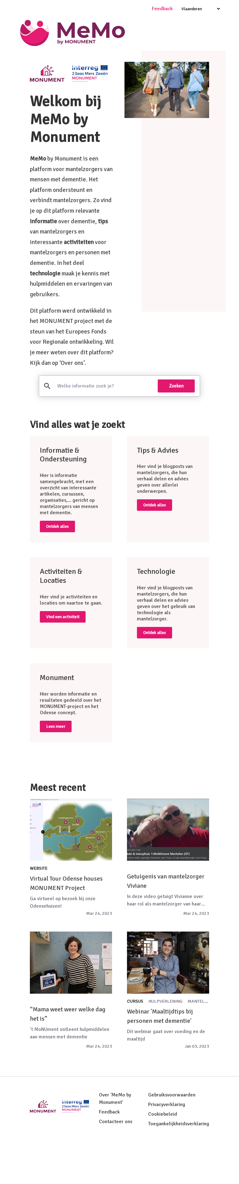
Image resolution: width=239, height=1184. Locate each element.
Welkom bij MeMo (60, 61)
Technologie (70, 81)
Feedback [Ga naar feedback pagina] (162, 9)
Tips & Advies (184, 61)
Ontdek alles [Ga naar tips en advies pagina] (154, 547)
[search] (104, 427)
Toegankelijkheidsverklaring (178, 1166)
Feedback (109, 1154)
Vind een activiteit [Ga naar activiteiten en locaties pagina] (62, 658)
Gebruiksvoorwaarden (171, 1137)
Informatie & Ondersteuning (125, 61)
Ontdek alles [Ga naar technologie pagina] (154, 674)
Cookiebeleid (162, 1156)
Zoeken (176, 428)
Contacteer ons (115, 1163)
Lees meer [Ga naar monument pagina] (55, 768)
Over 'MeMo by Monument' (115, 1140)
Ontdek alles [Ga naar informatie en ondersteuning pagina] (57, 568)
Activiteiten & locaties (121, 81)
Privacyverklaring (166, 1146)
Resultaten (170, 81)
